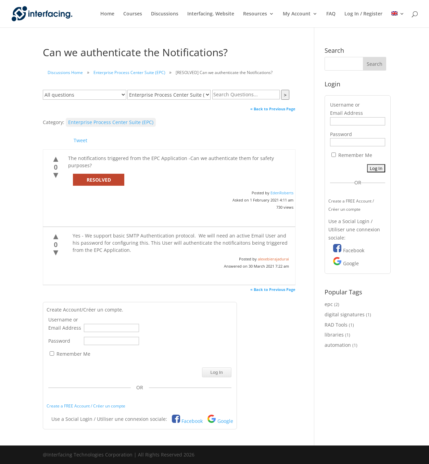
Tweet (80, 140)
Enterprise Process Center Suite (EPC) (129, 72)
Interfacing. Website (210, 14)
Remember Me (70, 354)
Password (59, 341)
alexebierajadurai (273, 258)
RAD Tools (336, 324)
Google (225, 421)
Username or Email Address (64, 323)
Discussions (164, 14)
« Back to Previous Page (272, 108)
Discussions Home (65, 72)
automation (338, 345)
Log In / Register (363, 14)
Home (107, 14)
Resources (255, 14)
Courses (132, 14)
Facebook (192, 421)
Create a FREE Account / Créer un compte (86, 405)
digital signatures (345, 314)
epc (329, 304)
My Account (297, 14)
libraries (334, 334)
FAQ (331, 14)
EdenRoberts (281, 192)
